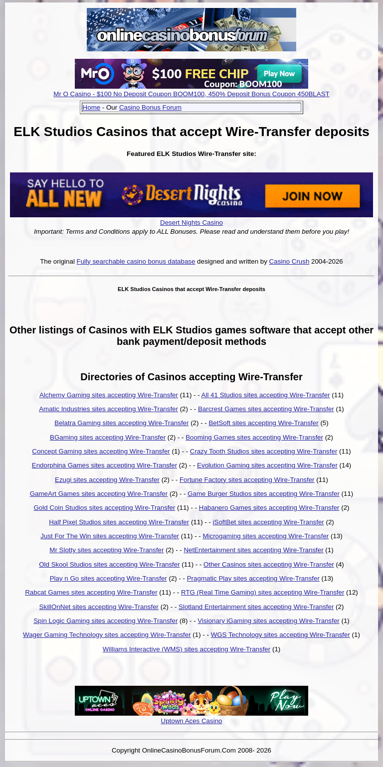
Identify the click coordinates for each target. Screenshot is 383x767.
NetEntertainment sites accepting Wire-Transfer (253, 550)
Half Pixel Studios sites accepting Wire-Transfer (119, 522)
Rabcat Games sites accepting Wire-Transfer (91, 592)
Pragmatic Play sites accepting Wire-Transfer (253, 578)
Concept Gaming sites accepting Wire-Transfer (101, 451)
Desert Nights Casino (191, 222)
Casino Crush (289, 261)
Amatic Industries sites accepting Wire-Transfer (108, 409)
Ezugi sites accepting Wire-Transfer (107, 479)
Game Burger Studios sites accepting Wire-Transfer (264, 493)
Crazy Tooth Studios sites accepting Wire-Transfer (264, 451)
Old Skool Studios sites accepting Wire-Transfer (109, 564)
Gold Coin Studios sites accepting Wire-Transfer (104, 507)
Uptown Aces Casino (191, 721)
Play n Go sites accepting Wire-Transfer (108, 578)
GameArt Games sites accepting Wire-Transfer (99, 493)
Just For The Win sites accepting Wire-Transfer (109, 536)
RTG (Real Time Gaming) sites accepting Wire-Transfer (262, 592)
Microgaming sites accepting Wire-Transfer (265, 536)
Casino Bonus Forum (150, 107)
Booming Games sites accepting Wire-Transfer (254, 437)
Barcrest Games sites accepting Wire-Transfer (266, 409)
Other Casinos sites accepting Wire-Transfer (268, 564)
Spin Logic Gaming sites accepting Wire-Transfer (105, 620)
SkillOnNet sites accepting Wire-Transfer (99, 607)
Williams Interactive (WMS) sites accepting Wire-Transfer (186, 649)
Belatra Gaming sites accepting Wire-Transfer (121, 423)
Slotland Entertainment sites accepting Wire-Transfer (256, 607)
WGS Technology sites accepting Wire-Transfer (280, 634)
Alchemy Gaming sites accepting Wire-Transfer (108, 395)
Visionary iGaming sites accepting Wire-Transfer (268, 620)
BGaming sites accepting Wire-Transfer (108, 437)
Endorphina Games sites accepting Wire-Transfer (104, 465)
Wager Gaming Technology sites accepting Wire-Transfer (107, 634)
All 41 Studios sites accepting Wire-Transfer (265, 395)
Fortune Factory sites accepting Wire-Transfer (247, 479)
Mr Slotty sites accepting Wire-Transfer (106, 550)
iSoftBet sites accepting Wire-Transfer (268, 522)
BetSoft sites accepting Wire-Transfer (263, 423)
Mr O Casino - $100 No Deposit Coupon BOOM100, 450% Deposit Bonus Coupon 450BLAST (191, 94)
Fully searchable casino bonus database (136, 261)
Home (92, 107)
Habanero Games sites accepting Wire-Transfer (269, 507)
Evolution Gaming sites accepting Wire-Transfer (267, 465)
